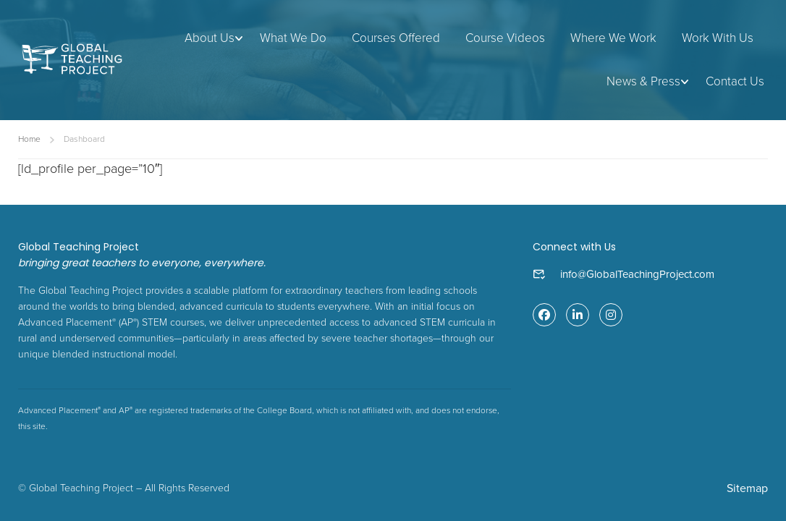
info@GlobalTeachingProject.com (637, 274)
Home (29, 139)
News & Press (643, 81)
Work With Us (717, 38)
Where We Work (613, 38)
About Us (209, 38)
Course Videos (505, 38)
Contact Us (735, 81)
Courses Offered (396, 38)
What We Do (293, 38)
